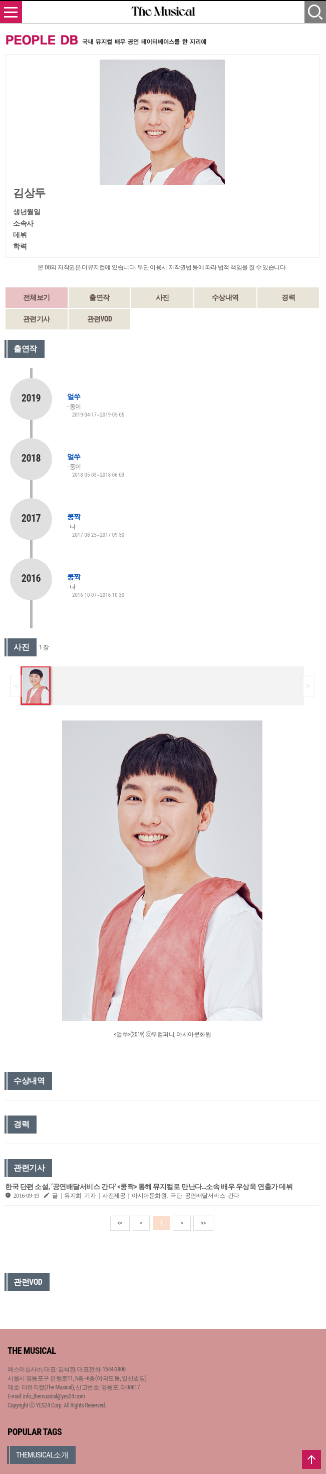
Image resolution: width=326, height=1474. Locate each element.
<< (120, 1223)
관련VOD (99, 319)
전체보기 (36, 297)
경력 (288, 297)
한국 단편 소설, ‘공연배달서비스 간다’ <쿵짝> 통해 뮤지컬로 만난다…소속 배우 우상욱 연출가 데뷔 (148, 1187)
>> (203, 1223)
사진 (162, 297)
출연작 (99, 297)
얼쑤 (73, 397)
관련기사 (36, 319)
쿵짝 (73, 517)
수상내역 (225, 297)
